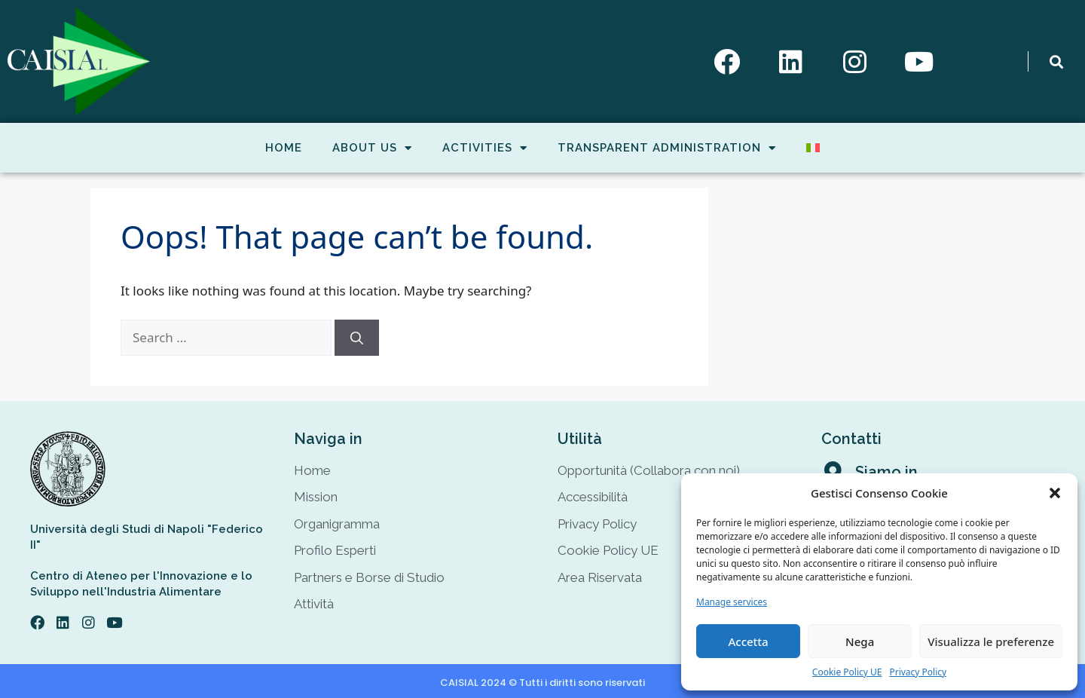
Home (283, 148)
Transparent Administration (667, 148)
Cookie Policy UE (847, 672)
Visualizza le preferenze (991, 641)
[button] (1054, 493)
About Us (372, 148)
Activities (484, 148)
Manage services (731, 601)
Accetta (748, 641)
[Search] (357, 338)
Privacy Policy (917, 672)
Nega (859, 641)
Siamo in (886, 472)
